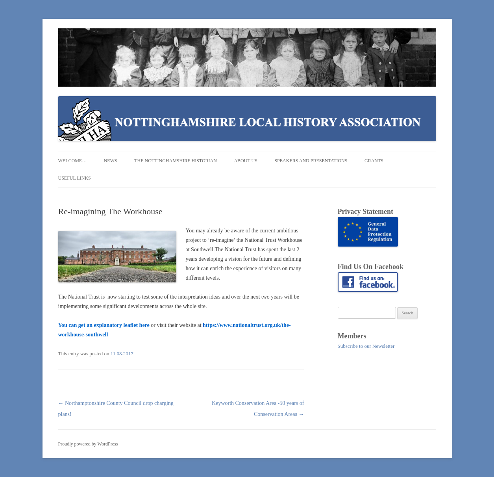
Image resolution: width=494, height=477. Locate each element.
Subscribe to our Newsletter (366, 346)
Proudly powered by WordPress (88, 444)
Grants (373, 160)
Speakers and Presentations (310, 160)
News (110, 160)
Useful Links (74, 178)
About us (245, 160)
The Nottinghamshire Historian (175, 160)
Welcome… (72, 160)
